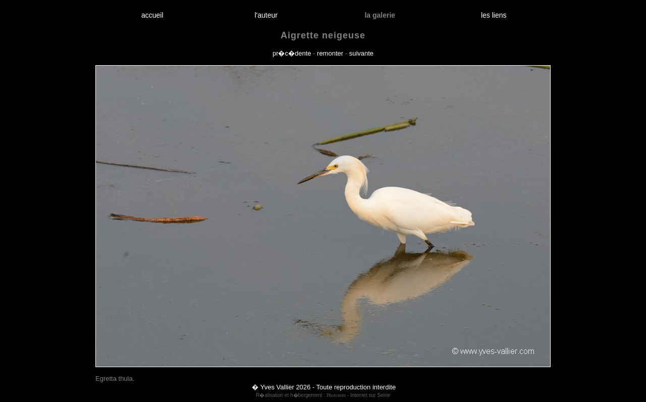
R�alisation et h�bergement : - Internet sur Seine (323, 395)
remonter (330, 53)
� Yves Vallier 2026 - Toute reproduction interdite (324, 387)
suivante (361, 53)
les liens (493, 15)
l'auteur (266, 15)
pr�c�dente (292, 53)
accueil (152, 15)
